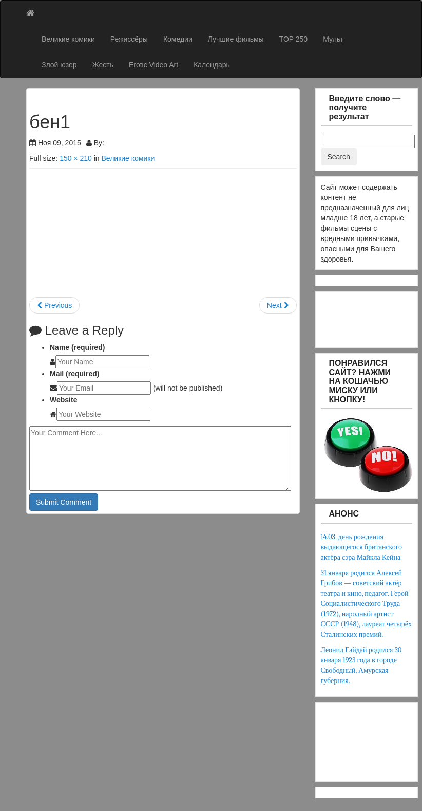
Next (278, 305)
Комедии (178, 39)
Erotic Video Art (153, 65)
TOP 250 (293, 39)
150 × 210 (76, 158)
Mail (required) (74, 374)
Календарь (212, 65)
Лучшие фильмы (236, 39)
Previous (54, 305)
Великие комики (68, 39)
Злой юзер (59, 65)
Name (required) (77, 347)
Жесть (102, 65)
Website (63, 400)
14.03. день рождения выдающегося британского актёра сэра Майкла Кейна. (361, 547)
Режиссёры (129, 39)
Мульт (333, 39)
